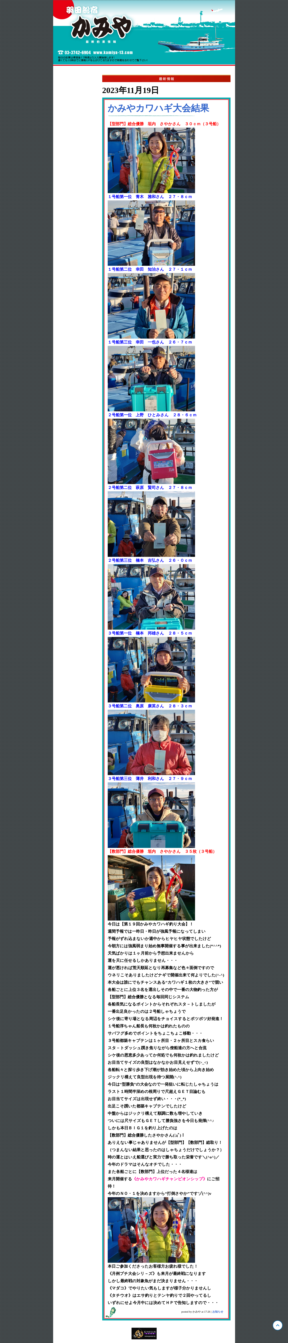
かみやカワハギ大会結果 (158, 108)
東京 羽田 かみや (144, 33)
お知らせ (217, 1311)
